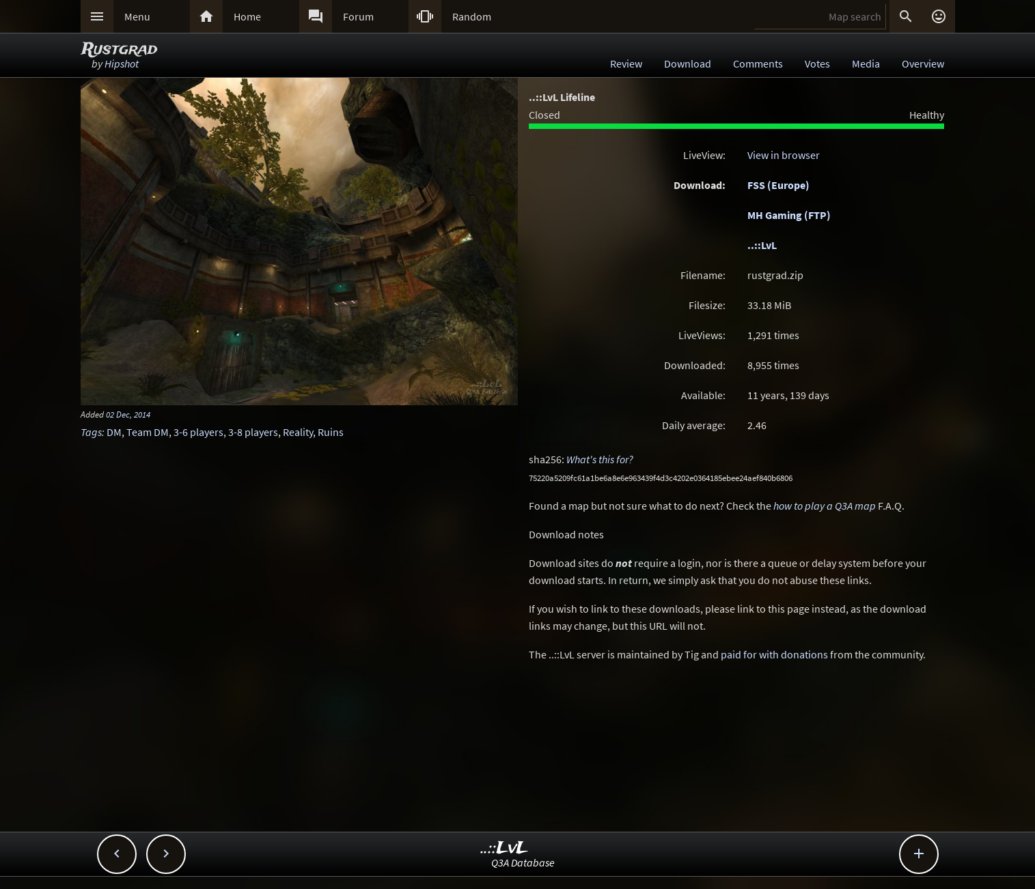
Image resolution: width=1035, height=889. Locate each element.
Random (471, 16)
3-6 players (198, 432)
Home (247, 16)
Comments (758, 63)
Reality (298, 432)
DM (114, 432)
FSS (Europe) (778, 185)
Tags (91, 432)
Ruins (331, 432)
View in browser (783, 155)
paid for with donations (774, 654)
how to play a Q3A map (824, 505)
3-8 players (253, 432)
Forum (358, 16)
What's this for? (599, 459)
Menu (137, 16)
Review (626, 63)
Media (866, 63)
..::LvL (762, 245)
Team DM (147, 432)
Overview (923, 63)
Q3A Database (523, 862)
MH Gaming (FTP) (789, 215)
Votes (817, 63)
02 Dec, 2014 (128, 414)
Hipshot (122, 63)
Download (687, 63)
